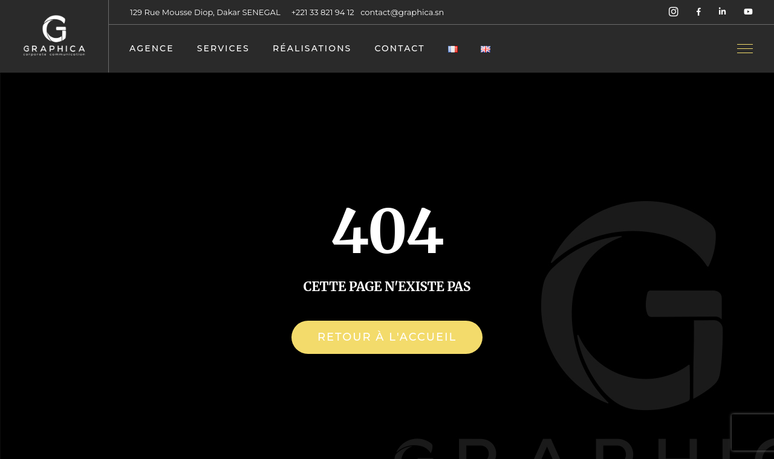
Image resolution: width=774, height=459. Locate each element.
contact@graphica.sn (402, 12)
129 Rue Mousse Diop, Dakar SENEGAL (205, 12)
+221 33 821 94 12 (323, 12)
